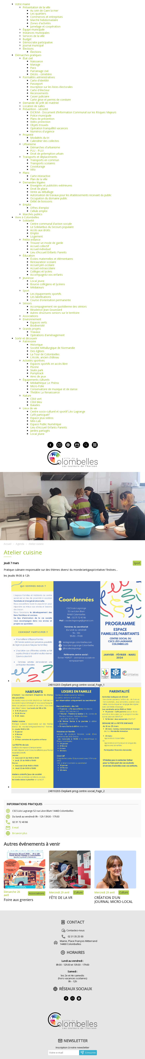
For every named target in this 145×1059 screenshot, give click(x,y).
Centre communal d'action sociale (51, 223)
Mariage (35, 64)
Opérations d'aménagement (47, 335)
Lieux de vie (30, 408)
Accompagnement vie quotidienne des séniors (58, 306)
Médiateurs (37, 287)
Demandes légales (34, 182)
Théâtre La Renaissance (45, 392)
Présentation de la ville (36, 7)
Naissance (36, 61)
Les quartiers (38, 13)
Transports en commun (44, 160)
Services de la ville (34, 36)
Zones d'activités (40, 23)
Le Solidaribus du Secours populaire (52, 227)
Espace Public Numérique (45, 424)
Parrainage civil (39, 71)
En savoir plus (19, 833)
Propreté (28, 134)
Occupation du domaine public (48, 198)
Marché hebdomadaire (44, 20)
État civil (28, 58)
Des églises (37, 351)
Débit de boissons (41, 201)
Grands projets (32, 328)
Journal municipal (33, 45)
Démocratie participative (38, 42)
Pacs (33, 68)
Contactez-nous (75, 930)
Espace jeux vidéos (41, 418)
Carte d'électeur (39, 90)
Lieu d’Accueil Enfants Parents (48, 252)
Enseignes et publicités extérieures (51, 185)
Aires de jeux (38, 376)
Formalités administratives (39, 77)
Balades (35, 405)
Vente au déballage (41, 192)
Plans (26, 173)
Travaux (35, 332)
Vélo (32, 169)
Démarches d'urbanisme (45, 147)
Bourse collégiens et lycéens (47, 284)
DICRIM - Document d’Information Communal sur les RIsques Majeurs (73, 112)
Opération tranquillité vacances (49, 128)
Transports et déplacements (40, 157)
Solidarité (28, 220)
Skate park (36, 370)
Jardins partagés (40, 430)
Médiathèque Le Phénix (44, 383)
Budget (27, 39)
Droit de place (38, 188)
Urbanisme (29, 144)
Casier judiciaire (39, 96)
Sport (26, 290)
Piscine (34, 367)
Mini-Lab (35, 421)
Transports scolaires (42, 163)
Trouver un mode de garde (46, 243)
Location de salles (34, 106)
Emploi (27, 204)
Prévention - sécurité (35, 109)
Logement (36, 236)
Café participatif (39, 414)
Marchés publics (32, 214)
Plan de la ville (38, 179)
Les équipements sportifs (45, 294)
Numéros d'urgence (42, 131)
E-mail (15, 827)
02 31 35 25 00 (75, 936)
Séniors (27, 303)
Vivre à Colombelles (27, 217)
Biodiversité (37, 325)
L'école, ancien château (44, 357)
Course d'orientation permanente (50, 300)
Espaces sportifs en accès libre (49, 364)
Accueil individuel (40, 249)
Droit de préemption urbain (46, 153)
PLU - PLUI (37, 150)
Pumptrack (36, 373)
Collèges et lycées (41, 271)
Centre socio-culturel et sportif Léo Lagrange (57, 411)
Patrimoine (29, 341)
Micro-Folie (37, 386)
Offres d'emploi (39, 208)
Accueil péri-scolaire (42, 265)
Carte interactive (40, 176)
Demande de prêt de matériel (41, 103)
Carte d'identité (39, 80)
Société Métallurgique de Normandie (52, 348)
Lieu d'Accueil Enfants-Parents (48, 427)
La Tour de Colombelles (44, 354)
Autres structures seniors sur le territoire (54, 313)
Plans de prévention (42, 119)
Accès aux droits (40, 230)
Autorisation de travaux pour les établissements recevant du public (70, 195)
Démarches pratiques (28, 55)
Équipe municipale (34, 29)
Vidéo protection (40, 122)
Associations (30, 316)
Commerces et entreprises (46, 17)
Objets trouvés (39, 125)
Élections (28, 48)
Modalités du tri (39, 137)
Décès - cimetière (41, 74)
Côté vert (36, 399)
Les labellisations (40, 297)
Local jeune (37, 281)
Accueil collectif (39, 246)
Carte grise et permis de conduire (50, 99)
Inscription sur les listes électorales (51, 87)
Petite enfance (31, 239)
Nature (27, 395)
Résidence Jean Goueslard (46, 310)
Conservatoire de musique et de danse (53, 389)
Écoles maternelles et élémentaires (51, 259)
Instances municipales (36, 32)
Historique (36, 344)
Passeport (36, 83)
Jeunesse (28, 278)
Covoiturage (37, 166)
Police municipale (40, 115)
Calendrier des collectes (44, 141)
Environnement (32, 319)
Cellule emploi (38, 211)
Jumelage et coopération (45, 26)
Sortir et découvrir (26, 338)
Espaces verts (38, 322)
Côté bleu (36, 402)
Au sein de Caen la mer (44, 10)
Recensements (39, 93)
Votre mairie (22, 4)
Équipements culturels (36, 379)
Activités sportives (34, 360)
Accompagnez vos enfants (46, 274)
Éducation (29, 255)
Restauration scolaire (43, 262)
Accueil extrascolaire (42, 268)
